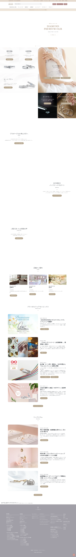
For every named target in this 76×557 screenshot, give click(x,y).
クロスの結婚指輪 (23, 532)
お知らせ (57, 0)
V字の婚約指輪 (9, 530)
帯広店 (64, 517)
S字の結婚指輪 (22, 529)
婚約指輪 (7, 513)
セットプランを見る (8, 87)
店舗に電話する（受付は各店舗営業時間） (15, 0)
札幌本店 (64, 514)
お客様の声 (41, 0)
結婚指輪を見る (28, 59)
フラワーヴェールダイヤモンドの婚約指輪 (12, 539)
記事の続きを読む (44, 440)
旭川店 (64, 515)
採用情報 (66, 0)
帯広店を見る (52, 294)
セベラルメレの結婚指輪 (24, 541)
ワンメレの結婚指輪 (23, 540)
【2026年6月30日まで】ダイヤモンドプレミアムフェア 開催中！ (38, 9)
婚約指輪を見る (9, 59)
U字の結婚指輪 (22, 530)
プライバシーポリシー (42, 550)
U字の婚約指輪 (9, 529)
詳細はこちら (43, 352)
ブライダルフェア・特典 (47, 0)
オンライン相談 (65, 518)
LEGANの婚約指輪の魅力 (9, 520)
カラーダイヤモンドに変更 (54, 534)
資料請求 (63, 0)
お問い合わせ (36, 550)
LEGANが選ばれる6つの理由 (66, 103)
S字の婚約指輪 (9, 528)
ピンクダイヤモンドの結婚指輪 (25, 543)
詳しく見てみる (43, 398)
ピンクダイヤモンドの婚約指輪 (11, 538)
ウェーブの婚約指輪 (9, 527)
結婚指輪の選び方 (22, 521)
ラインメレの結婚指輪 (23, 542)
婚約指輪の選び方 (8, 521)
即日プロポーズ (53, 522)
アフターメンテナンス (36, 0)
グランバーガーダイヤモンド (44, 519)
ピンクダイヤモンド (42, 516)
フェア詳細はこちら (53, 34)
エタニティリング (22, 516)
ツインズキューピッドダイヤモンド (45, 521)
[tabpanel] (38, 28)
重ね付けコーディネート (23, 522)
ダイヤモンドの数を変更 (54, 532)
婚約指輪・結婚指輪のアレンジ (56, 527)
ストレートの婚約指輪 (10, 526)
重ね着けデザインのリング (10, 517)
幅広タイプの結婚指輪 (23, 535)
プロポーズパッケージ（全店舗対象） (56, 519)
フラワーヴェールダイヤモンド (44, 524)
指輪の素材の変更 (53, 529)
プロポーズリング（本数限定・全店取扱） (57, 521)
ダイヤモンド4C (47, 103)
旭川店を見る (33, 294)
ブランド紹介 (8, 518)
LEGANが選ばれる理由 (66, 521)
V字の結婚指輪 (22, 531)
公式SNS (60, 0)
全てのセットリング (35, 516)
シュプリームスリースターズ (44, 522)
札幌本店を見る (13, 295)
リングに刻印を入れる (54, 537)
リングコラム (53, 0)
